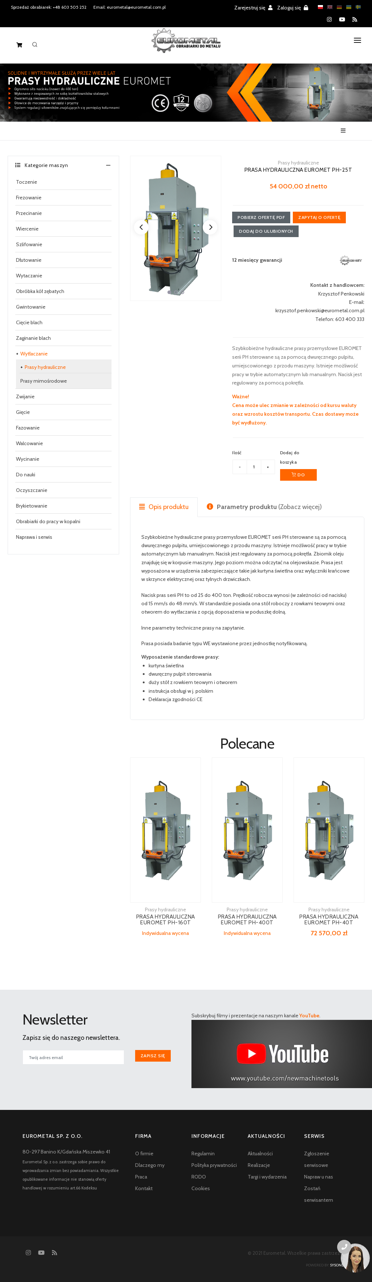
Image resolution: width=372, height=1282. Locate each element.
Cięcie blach (29, 322)
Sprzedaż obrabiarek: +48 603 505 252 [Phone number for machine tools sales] (48, 7)
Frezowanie (28, 197)
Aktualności (260, 1153)
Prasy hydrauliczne (45, 367)
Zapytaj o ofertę (319, 217)
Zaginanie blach (33, 338)
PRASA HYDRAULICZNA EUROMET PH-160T (165, 919)
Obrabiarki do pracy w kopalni (48, 521)
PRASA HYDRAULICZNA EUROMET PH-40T (328, 919)
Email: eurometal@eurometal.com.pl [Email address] (129, 7)
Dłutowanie (28, 260)
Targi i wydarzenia (267, 1176)
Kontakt (144, 1188)
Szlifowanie (29, 244)
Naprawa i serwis (34, 537)
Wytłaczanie (34, 353)
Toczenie (26, 182)
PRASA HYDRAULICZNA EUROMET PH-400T (247, 919)
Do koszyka (298, 476)
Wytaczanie (29, 275)
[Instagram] (329, 19)
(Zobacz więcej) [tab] (264, 506)
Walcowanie (29, 443)
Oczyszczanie (31, 490)
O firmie (144, 1153)
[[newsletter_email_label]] (73, 1057)
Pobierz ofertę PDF (261, 217)
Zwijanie (25, 396)
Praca (141, 1176)
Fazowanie (28, 427)
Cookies (200, 1188)
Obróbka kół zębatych (40, 291)
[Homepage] (186, 46)
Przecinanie (29, 213)
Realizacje (259, 1165)
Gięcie (23, 412)
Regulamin (203, 1153)
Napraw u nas (318, 1176)
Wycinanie (27, 459)
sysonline (339, 1265)
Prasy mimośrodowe (43, 381)
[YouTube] (342, 19)
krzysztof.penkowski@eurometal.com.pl (319, 310)
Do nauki (25, 474)
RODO (198, 1176)
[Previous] (141, 227)
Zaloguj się (292, 7)
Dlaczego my (150, 1165)
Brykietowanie (31, 505)
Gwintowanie (30, 307)
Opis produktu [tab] (164, 507)
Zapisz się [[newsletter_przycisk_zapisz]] (153, 1055)
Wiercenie (27, 228)
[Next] (210, 227)
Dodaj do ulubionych (266, 231)
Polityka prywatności (214, 1165)
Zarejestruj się (253, 7)
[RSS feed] (354, 19)
